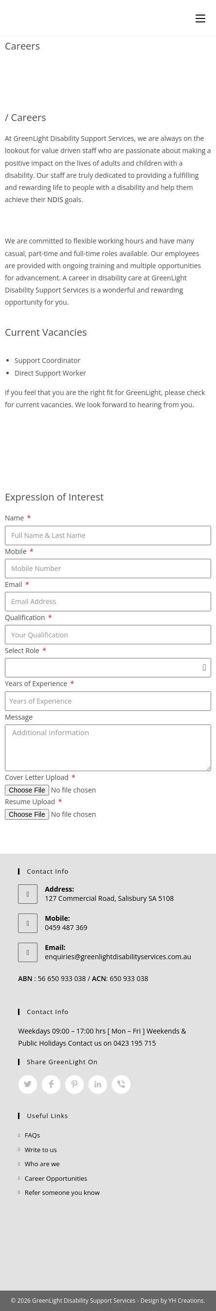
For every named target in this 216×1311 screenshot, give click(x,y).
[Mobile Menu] (200, 18)
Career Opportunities (56, 1178)
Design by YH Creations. (173, 1300)
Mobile (16, 551)
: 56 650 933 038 (52, 978)
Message (19, 717)
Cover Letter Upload (38, 777)
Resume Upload (31, 801)
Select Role (23, 650)
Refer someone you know (62, 1192)
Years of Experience (37, 683)
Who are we (42, 1163)
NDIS (55, 199)
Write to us (41, 1149)
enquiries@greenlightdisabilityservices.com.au (118, 956)
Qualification (26, 617)
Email (14, 584)
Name (15, 517)
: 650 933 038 (120, 978)
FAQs (32, 1135)
